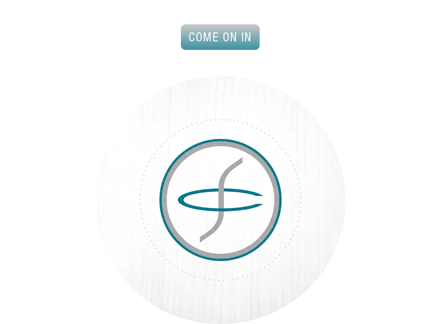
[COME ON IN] (220, 37)
